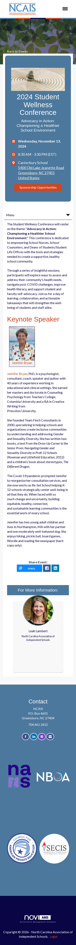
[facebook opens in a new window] (47, 568)
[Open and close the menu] (57, 8)
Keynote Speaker (33, 319)
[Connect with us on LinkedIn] (33, 736)
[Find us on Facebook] (25, 736)
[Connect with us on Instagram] (42, 736)
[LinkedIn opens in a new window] (55, 568)
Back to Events (15, 51)
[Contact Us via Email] (50, 736)
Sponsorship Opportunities (38, 187)
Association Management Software (38, 919)
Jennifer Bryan (22, 363)
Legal (53, 936)
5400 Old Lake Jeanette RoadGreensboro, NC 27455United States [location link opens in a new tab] (41, 173)
